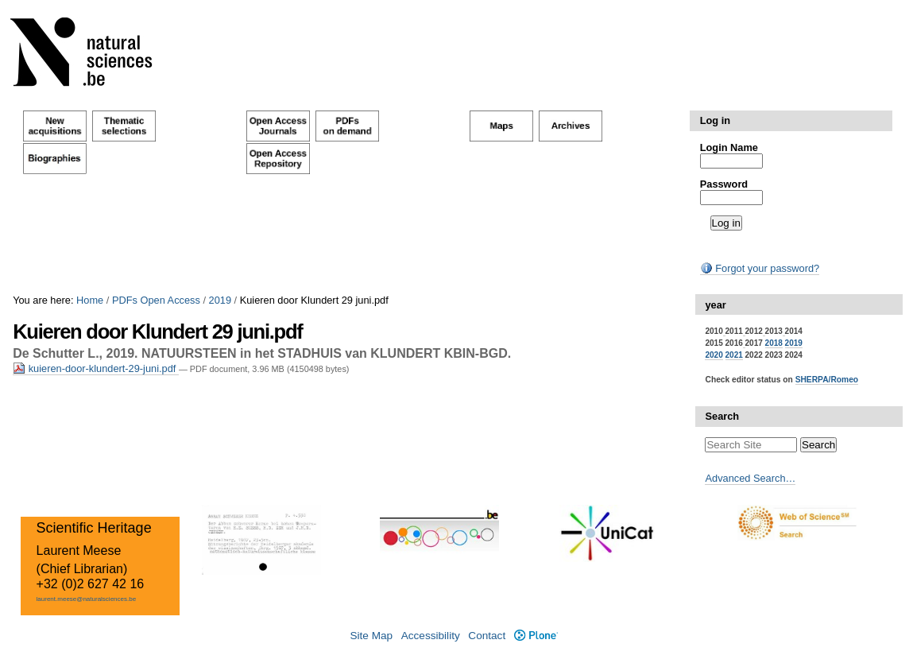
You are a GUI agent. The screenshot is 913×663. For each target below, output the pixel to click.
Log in (715, 120)
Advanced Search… (750, 478)
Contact (486, 636)
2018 (774, 343)
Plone (536, 636)
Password (724, 184)
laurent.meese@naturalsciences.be (87, 599)
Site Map (371, 636)
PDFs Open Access (156, 300)
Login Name (729, 147)
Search (722, 416)
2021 (734, 355)
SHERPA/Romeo (826, 379)
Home (89, 300)
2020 (713, 355)
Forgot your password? (759, 268)
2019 (220, 300)
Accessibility (430, 636)
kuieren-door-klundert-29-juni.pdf (96, 368)
